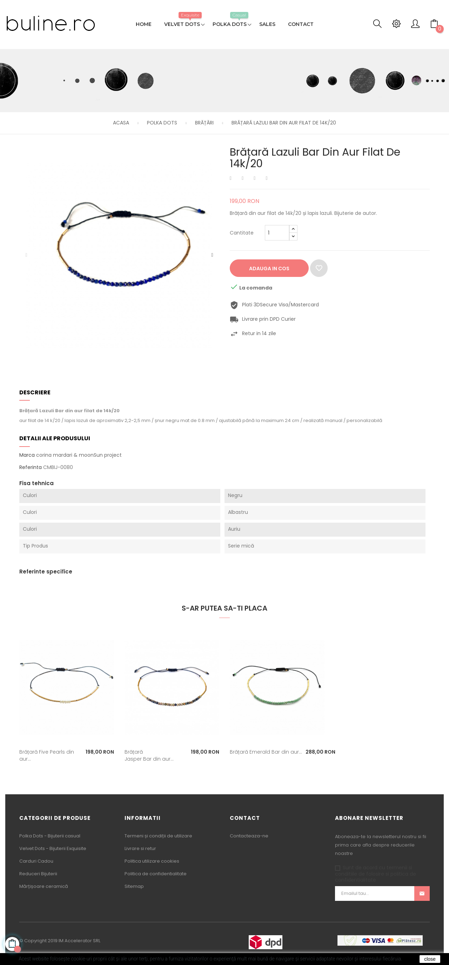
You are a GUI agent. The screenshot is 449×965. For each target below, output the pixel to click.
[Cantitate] (277, 232)
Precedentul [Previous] (26, 255)
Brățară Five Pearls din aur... (46, 755)
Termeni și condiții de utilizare (158, 836)
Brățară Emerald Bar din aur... (266, 751)
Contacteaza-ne (249, 836)
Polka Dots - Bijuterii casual (49, 836)
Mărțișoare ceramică (43, 886)
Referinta (30, 467)
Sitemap (134, 886)
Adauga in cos (269, 268)
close (430, 959)
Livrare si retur (140, 848)
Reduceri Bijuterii (38, 873)
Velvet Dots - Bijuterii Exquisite (52, 848)
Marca (27, 455)
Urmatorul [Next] (212, 255)
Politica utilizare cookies (152, 861)
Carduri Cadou (36, 861)
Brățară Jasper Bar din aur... (149, 755)
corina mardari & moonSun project (79, 454)
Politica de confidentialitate (156, 873)
